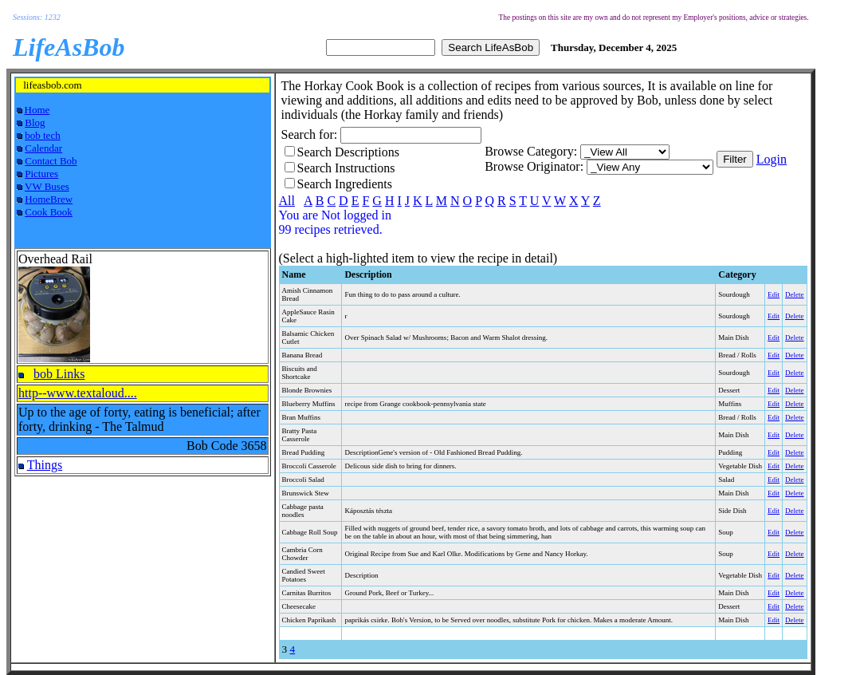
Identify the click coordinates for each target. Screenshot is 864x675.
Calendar (43, 148)
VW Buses (47, 186)
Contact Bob (51, 161)
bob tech (42, 135)
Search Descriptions (348, 152)
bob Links (58, 374)
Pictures (41, 174)
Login (771, 159)
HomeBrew (49, 199)
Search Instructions (346, 168)
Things (44, 465)
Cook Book (49, 212)
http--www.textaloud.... (77, 393)
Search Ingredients (345, 184)
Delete (794, 294)
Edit (774, 294)
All (287, 200)
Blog (35, 122)
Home (37, 110)
